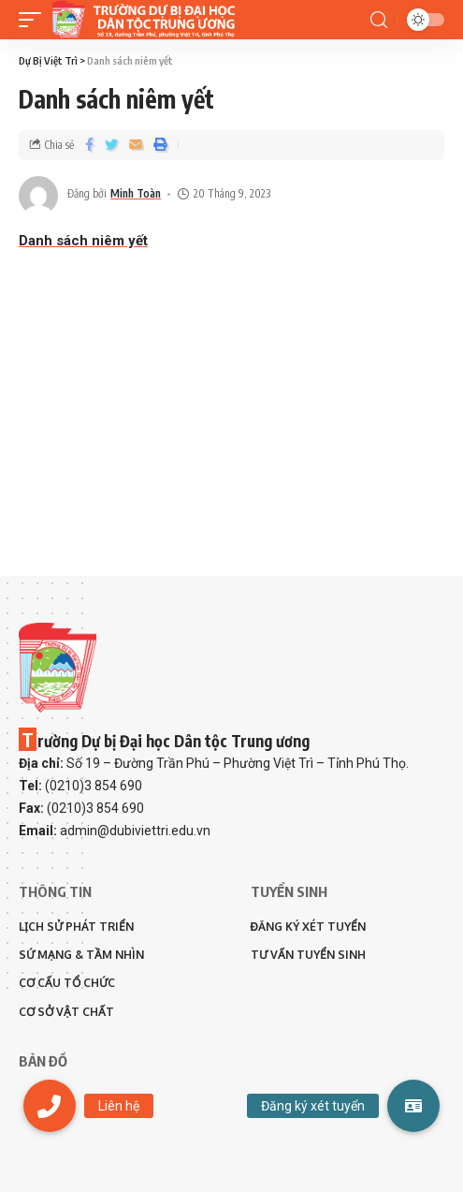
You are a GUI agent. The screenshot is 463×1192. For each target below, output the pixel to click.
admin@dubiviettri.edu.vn (135, 830)
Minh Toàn (135, 193)
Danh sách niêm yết (83, 240)
